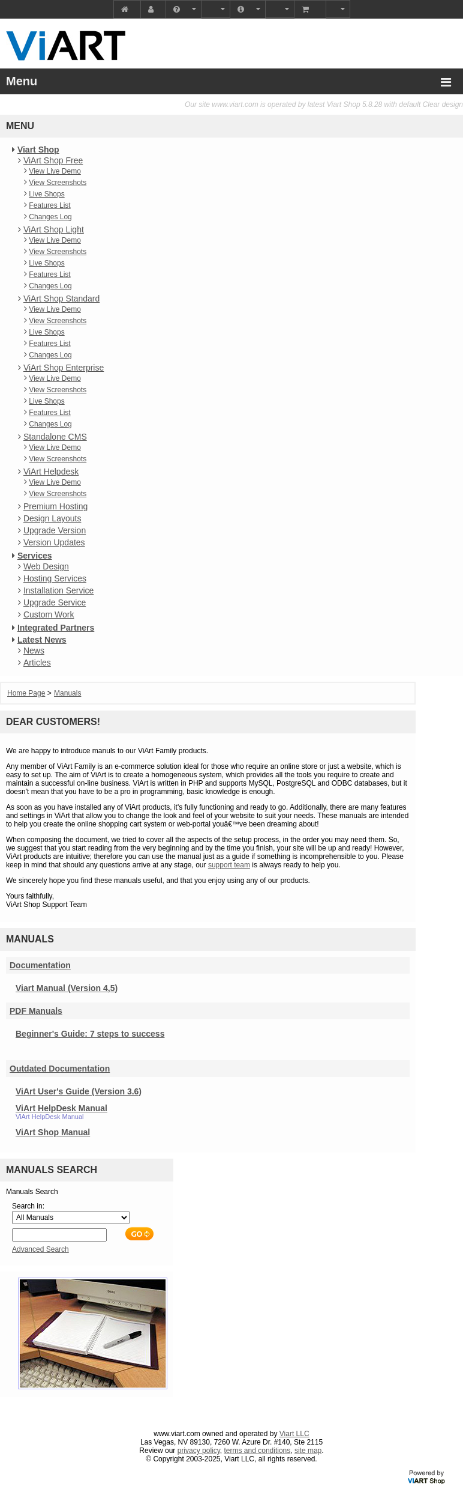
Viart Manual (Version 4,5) (67, 988)
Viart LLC (294, 1434)
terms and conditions (257, 1450)
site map (307, 1450)
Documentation (40, 965)
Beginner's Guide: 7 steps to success (90, 1034)
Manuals (67, 693)
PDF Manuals (36, 1011)
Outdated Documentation (60, 1068)
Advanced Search (40, 1249)
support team (229, 865)
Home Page (26, 693)
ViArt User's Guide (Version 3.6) (79, 1091)
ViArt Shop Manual (53, 1132)
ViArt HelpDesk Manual (61, 1108)
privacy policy (199, 1450)
